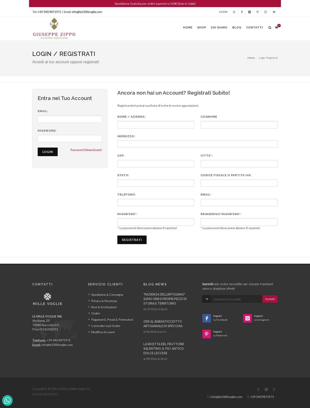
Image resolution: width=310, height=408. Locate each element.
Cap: (121, 155)
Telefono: (126, 194)
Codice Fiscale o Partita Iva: (226, 175)
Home (251, 57)
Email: (43, 111)
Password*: (127, 214)
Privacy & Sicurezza (104, 301)
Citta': (206, 155)
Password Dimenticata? (86, 150)
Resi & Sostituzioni (103, 307)
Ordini (95, 313)
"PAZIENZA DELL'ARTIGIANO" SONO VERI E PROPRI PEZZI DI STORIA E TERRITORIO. (165, 299)
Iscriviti (270, 299)
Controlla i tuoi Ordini (105, 326)
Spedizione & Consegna (107, 294)
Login (223, 11)
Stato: (123, 175)
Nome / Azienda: (131, 116)
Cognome (209, 116)
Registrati (132, 240)
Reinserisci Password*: (221, 214)
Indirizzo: (126, 136)
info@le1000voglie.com (87, 12)
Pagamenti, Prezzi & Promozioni (112, 319)
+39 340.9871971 (49, 12)
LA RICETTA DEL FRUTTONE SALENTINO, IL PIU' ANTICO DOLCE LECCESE (163, 348)
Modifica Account (103, 332)
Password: (47, 130)
